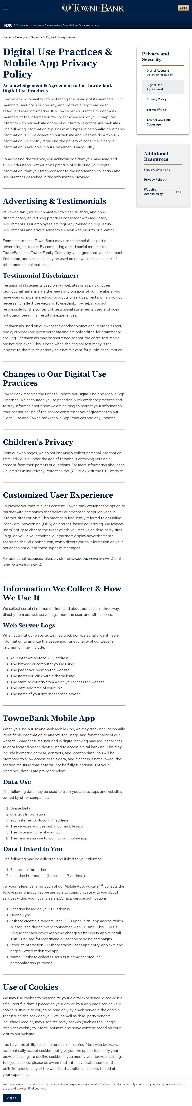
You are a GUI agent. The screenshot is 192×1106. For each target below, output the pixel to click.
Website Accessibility (161, 193)
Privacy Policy (154, 180)
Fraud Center (156, 171)
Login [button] (183, 7)
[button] (5, 8)
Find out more (37, 1088)
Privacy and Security (28, 37)
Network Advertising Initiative (97, 558)
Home (7, 37)
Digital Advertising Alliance (38, 564)
